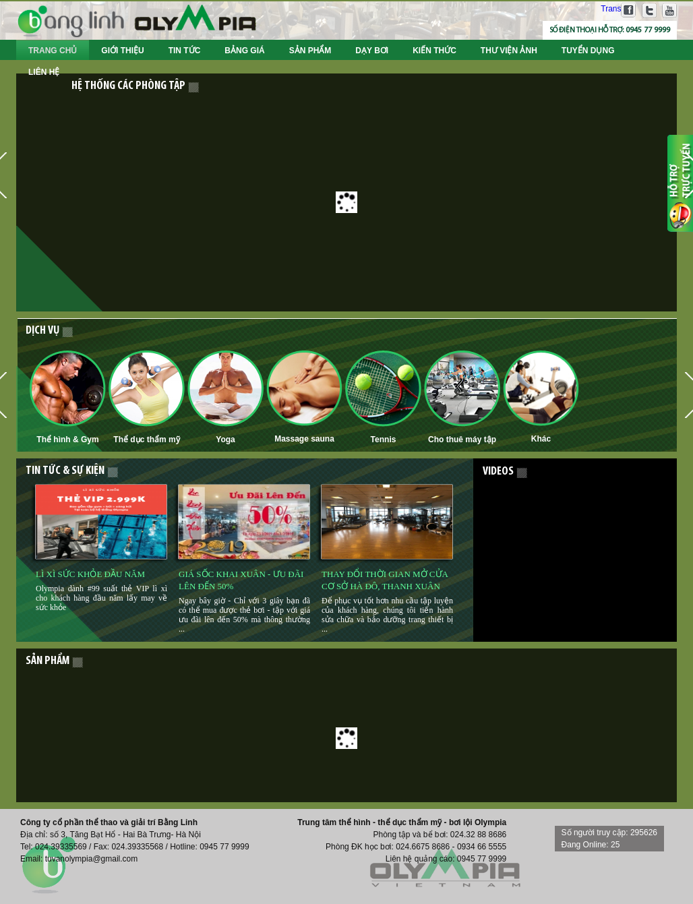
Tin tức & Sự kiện (65, 470)
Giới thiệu (122, 50)
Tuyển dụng (588, 50)
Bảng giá (244, 50)
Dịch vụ (42, 330)
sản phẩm (47, 661)
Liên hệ (43, 72)
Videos (498, 471)
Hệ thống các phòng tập (128, 86)
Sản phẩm (310, 50)
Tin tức (185, 50)
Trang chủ (52, 50)
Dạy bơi (371, 50)
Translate (609, 8)
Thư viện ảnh (509, 50)
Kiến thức (434, 50)
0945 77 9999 (648, 30)
